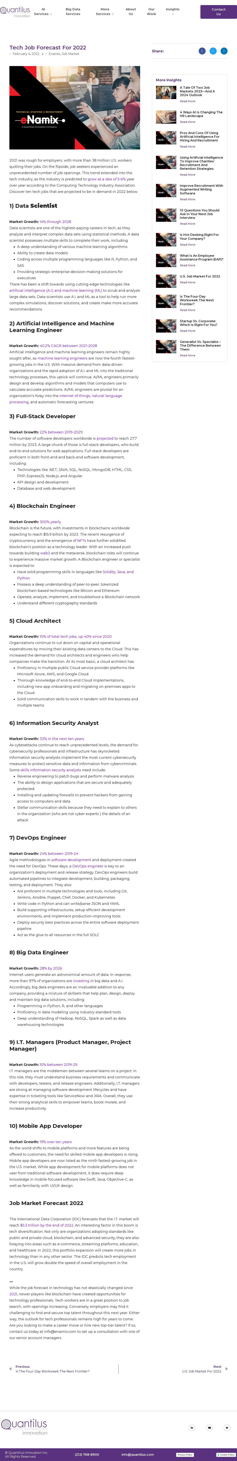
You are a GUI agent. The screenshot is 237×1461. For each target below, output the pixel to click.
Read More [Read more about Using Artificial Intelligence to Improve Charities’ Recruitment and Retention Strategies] (187, 174)
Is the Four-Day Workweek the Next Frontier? (197, 300)
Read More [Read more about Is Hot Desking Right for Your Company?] (187, 244)
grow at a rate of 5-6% (107, 179)
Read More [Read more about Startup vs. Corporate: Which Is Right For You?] (187, 331)
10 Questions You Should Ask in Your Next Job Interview (199, 214)
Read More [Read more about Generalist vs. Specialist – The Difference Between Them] (187, 355)
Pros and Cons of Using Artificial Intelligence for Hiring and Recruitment (200, 136)
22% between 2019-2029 (61, 432)
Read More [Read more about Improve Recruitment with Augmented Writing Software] (187, 199)
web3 (45, 553)
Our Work (151, 11)
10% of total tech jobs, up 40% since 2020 (76, 636)
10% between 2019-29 (58, 1065)
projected (105, 438)
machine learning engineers (62, 358)
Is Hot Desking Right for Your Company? (199, 236)
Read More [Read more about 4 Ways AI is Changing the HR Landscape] (187, 122)
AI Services (43, 11)
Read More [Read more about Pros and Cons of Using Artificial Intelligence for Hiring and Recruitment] (187, 146)
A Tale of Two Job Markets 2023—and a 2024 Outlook (197, 91)
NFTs (81, 541)
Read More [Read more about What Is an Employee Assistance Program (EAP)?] (187, 265)
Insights (173, 11)
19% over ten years (56, 1142)
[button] (202, 51)
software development (71, 860)
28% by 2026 (51, 968)
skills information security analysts (51, 770)
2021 (13, 1294)
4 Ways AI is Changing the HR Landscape (201, 114)
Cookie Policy (227, 1455)
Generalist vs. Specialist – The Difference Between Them (200, 345)
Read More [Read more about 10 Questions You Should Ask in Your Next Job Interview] (187, 223)
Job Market (70, 54)
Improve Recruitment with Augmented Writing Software (201, 189)
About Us (131, 11)
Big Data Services (73, 11)
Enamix (54, 54)
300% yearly (50, 522)
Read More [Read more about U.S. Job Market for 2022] (187, 282)
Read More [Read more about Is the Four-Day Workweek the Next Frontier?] (187, 310)
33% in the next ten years (62, 739)
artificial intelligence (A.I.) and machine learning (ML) (55, 290)
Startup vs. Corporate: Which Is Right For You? (198, 323)
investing (81, 981)
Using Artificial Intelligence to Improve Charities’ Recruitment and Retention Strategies (201, 163)
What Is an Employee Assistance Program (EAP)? (201, 257)
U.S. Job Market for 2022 (200, 276)
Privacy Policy (185, 1455)
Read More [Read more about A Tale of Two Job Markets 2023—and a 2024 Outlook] (187, 101)
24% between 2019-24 (59, 854)
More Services (105, 11)
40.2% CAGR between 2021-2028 (68, 346)
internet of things (74, 396)
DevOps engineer (87, 866)
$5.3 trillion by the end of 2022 (46, 1225)
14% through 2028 (55, 222)
